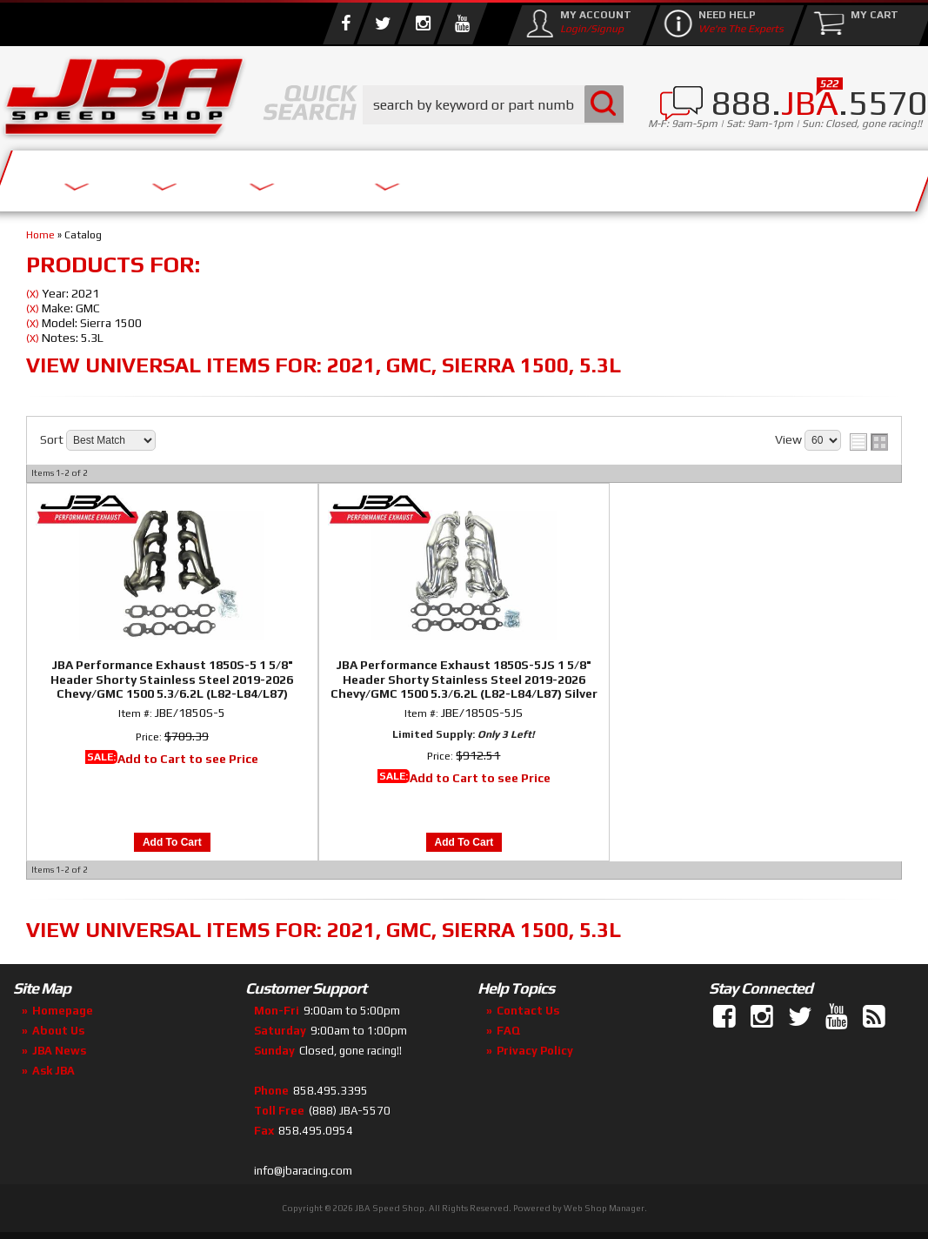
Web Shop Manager (604, 1208)
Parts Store (324, 176)
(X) (32, 294)
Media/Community (503, 176)
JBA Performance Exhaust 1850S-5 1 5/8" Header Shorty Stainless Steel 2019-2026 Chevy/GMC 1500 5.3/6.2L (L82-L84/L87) (171, 679)
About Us (190, 176)
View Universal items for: (323, 365)
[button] (493, 104)
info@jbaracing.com (303, 1170)
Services (74, 176)
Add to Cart (172, 842)
